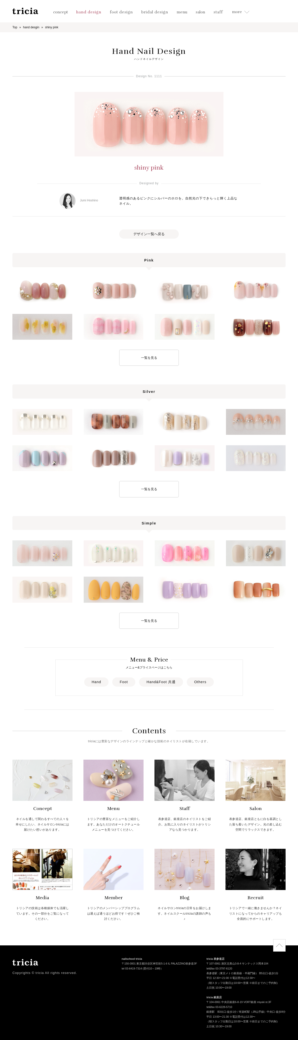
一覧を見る (149, 358)
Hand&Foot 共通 (161, 682)
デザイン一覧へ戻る (149, 234)
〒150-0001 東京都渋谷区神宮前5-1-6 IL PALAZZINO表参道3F (159, 964)
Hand (96, 682)
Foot (124, 682)
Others (200, 682)
